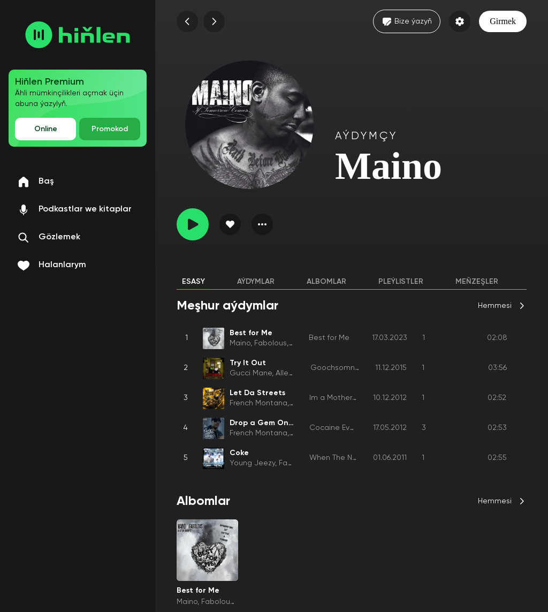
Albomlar (326, 281)
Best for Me (329, 338)
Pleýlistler (400, 281)
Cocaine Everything (343, 428)
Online (45, 129)
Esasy (193, 281)
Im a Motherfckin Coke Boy (357, 398)
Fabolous (270, 343)
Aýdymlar (256, 281)
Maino (240, 343)
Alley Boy (291, 373)
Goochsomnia (335, 368)
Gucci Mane (251, 373)
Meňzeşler (476, 281)
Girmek (503, 21)
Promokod (110, 129)
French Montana (258, 403)
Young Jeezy (252, 463)
